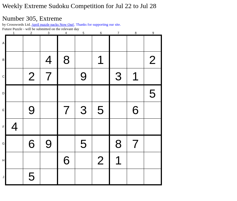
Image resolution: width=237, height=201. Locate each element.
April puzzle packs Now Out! (53, 24)
